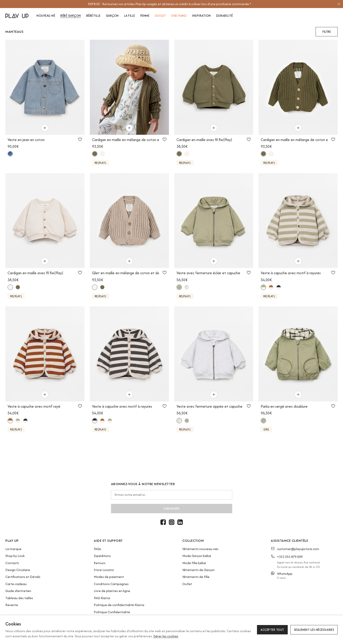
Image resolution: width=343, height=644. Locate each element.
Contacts (12, 563)
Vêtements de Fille (195, 576)
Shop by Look (15, 555)
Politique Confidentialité (112, 612)
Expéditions (102, 555)
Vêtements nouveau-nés (200, 548)
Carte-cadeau (16, 584)
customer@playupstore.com (298, 548)
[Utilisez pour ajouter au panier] (45, 128)
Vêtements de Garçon (198, 569)
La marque (13, 548)
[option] (169, 4)
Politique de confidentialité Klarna (119, 604)
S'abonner (172, 508)
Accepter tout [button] (272, 629)
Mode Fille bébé (194, 563)
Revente (11, 604)
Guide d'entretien (18, 590)
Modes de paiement (109, 576)
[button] (327, 31)
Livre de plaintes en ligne (112, 590)
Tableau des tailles (19, 598)
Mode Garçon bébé (196, 555)
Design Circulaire (17, 569)
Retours (99, 563)
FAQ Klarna (102, 598)
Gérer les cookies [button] (165, 636)
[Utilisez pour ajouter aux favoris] (80, 139)
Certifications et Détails (22, 576)
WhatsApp (284, 573)
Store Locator (104, 569)
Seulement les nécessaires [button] (314, 629)
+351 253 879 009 (289, 556)
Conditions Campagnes (111, 584)
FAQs (97, 548)
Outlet (187, 584)
